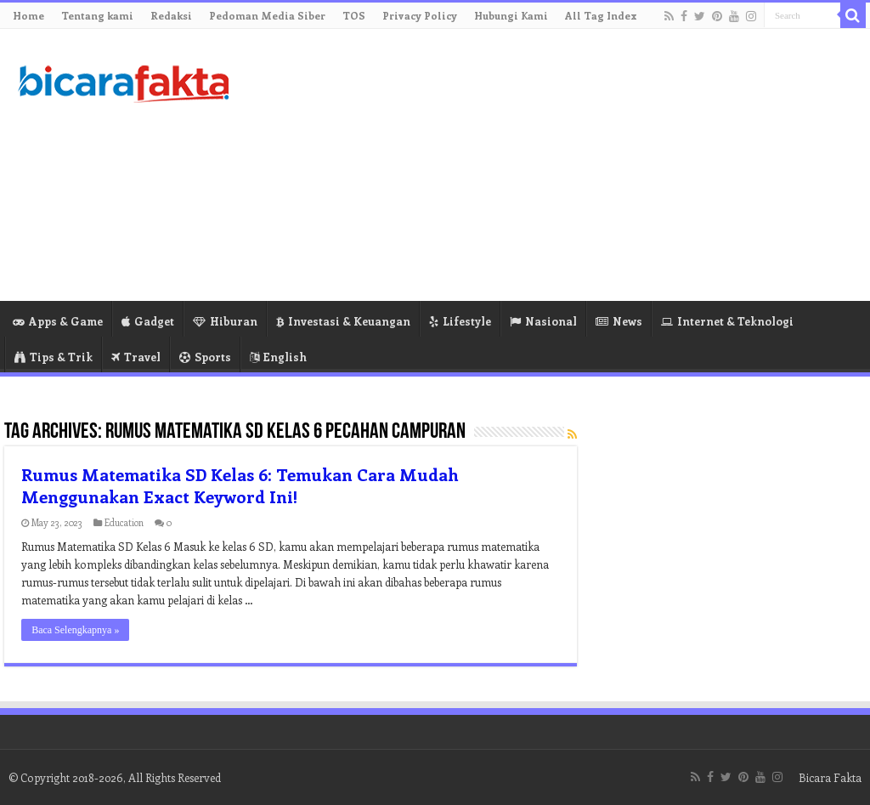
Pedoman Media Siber (267, 15)
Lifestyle (460, 321)
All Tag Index (601, 15)
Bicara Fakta (830, 777)
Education (124, 522)
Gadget (147, 321)
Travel (136, 356)
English (278, 356)
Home (28, 15)
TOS (353, 15)
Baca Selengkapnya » (75, 630)
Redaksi (171, 15)
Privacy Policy (419, 15)
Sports (205, 356)
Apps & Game (58, 321)
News (619, 321)
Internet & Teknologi (727, 321)
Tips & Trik (53, 356)
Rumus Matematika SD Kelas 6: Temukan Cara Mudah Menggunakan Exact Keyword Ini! (240, 484)
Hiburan (225, 321)
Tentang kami (97, 15)
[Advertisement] (543, 165)
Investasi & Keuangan (343, 321)
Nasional (543, 321)
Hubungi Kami (511, 15)
